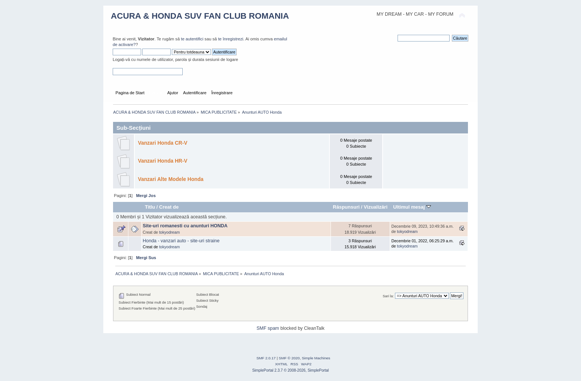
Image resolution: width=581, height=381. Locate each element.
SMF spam (267, 328)
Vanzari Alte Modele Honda (171, 179)
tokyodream (169, 232)
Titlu (150, 207)
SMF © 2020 (289, 358)
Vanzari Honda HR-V (163, 161)
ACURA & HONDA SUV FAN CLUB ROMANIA (200, 16)
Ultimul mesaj (412, 207)
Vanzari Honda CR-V (163, 143)
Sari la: (388, 296)
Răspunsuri (346, 207)
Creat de (169, 207)
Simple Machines (316, 358)
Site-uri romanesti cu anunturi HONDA (185, 225)
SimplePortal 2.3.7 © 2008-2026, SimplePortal (290, 370)
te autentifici (192, 39)
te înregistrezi (230, 39)
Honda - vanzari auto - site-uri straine (181, 240)
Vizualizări (376, 207)
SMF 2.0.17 (266, 358)
